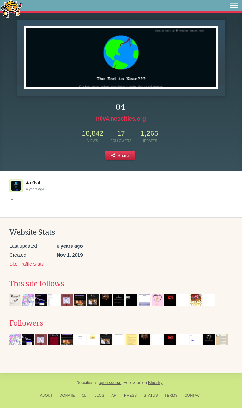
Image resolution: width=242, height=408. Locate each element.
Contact (193, 395)
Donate (67, 395)
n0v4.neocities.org (121, 118)
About (46, 395)
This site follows (36, 284)
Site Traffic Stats (26, 264)
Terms (170, 395)
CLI (84, 395)
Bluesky (155, 382)
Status (151, 395)
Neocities (84, 382)
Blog (99, 395)
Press (130, 395)
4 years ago (35, 189)
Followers (26, 323)
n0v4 (33, 182)
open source (110, 382)
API (114, 395)
